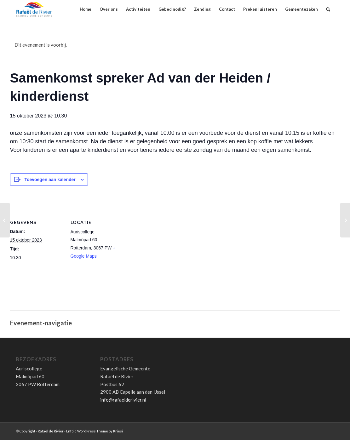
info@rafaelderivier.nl (123, 400)
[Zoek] (328, 9)
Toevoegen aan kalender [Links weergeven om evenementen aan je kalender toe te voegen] (49, 179)
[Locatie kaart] (164, 263)
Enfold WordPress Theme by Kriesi (94, 431)
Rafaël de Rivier (51, 431)
